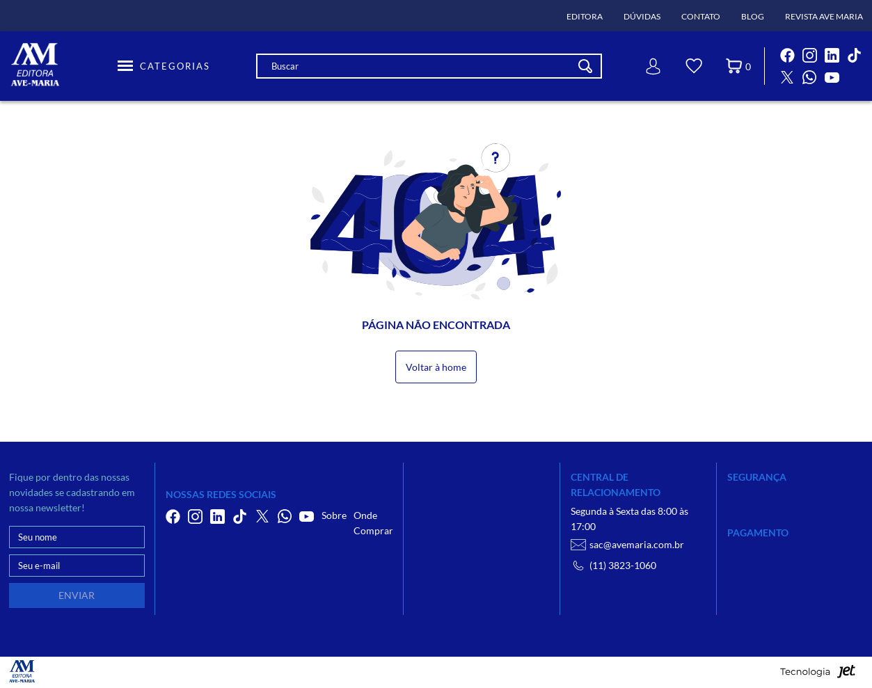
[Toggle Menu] (163, 66)
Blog (752, 16)
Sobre (334, 515)
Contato (700, 16)
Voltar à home (436, 367)
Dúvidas (642, 16)
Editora (584, 16)
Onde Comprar (373, 522)
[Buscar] (585, 66)
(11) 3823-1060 (613, 565)
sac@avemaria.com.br (627, 544)
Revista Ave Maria (824, 16)
